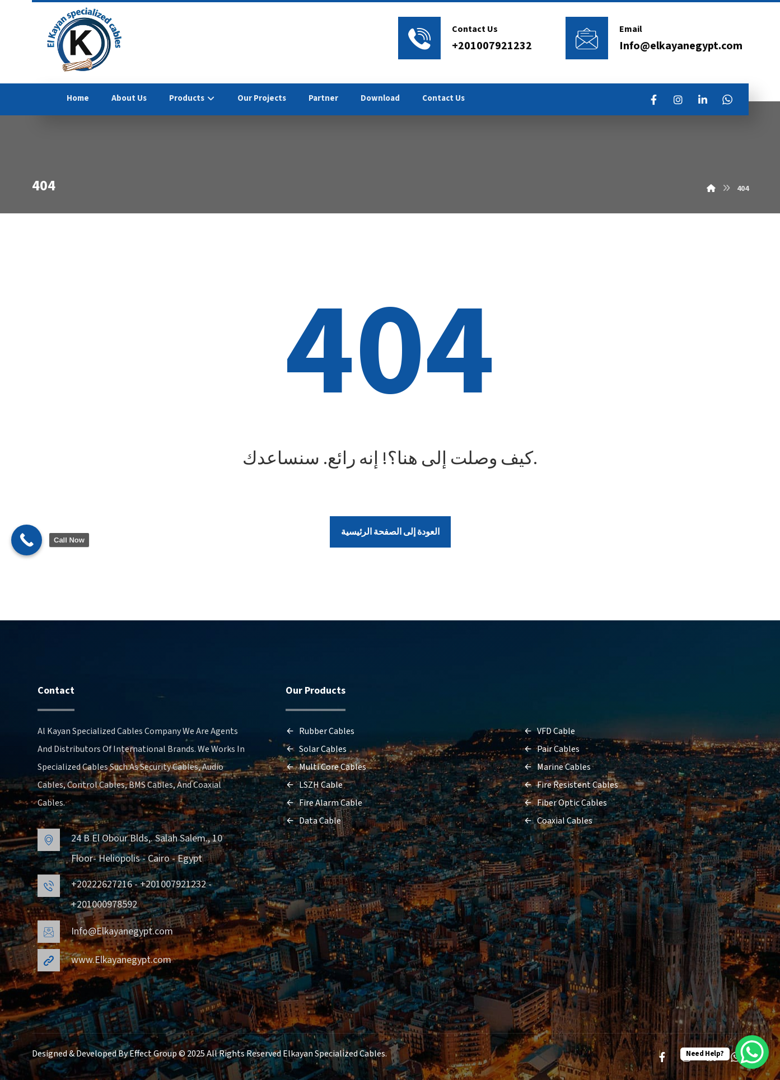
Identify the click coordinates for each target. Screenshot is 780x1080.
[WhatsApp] (727, 99)
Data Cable (313, 821)
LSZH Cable (314, 785)
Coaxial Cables (558, 821)
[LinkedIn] (702, 99)
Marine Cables (557, 767)
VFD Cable (549, 731)
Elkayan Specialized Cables (334, 1054)
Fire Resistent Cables (571, 785)
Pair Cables (552, 749)
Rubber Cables (320, 731)
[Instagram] (678, 99)
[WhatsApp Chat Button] (752, 1052)
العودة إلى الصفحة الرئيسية (390, 532)
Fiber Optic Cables (565, 803)
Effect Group (154, 1054)
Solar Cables (316, 749)
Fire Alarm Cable (324, 803)
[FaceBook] (653, 99)
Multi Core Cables (326, 767)
